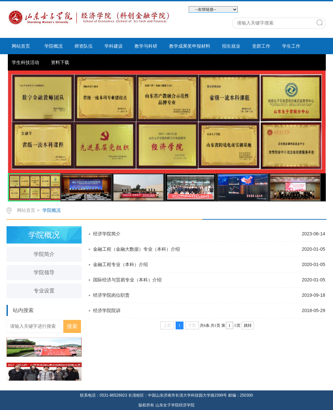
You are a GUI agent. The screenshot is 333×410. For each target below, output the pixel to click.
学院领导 (44, 272)
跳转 (248, 325)
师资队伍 (83, 46)
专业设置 (44, 290)
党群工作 (261, 46)
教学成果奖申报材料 (189, 46)
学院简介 (44, 254)
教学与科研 (146, 46)
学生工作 (291, 46)
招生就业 (231, 46)
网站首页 (21, 46)
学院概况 (53, 46)
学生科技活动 (25, 62)
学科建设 (113, 46)
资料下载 (60, 62)
